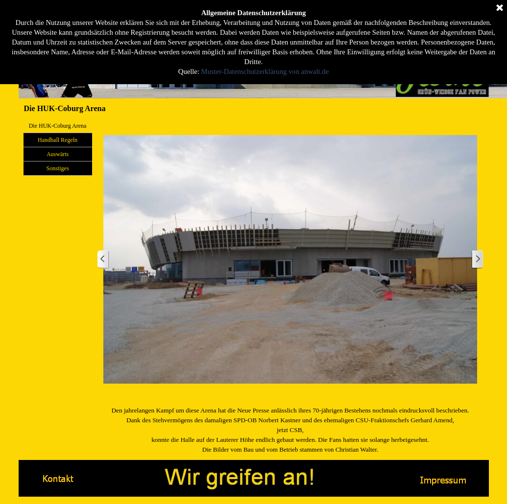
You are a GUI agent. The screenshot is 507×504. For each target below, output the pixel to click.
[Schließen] (500, 8)
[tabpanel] (290, 430)
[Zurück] (103, 260)
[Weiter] (477, 260)
